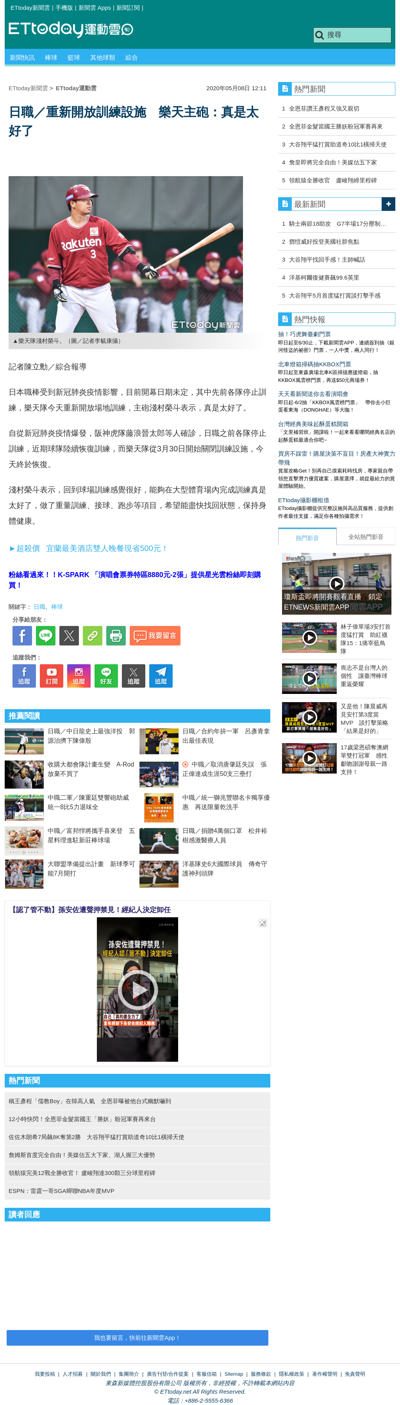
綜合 (131, 57)
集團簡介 (129, 1374)
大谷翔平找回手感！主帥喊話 (327, 259)
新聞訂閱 (128, 7)
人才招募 (72, 1374)
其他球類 (102, 57)
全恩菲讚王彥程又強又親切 (327, 108)
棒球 (51, 57)
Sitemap (234, 1374)
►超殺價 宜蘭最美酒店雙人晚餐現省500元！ (90, 548)
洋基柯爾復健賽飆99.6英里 (324, 277)
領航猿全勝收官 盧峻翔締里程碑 (333, 180)
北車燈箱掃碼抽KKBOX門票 (314, 364)
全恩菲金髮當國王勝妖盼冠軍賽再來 (336, 126)
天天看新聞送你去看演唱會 (313, 393)
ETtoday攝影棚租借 (303, 500)
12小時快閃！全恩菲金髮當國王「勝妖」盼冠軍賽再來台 (82, 1119)
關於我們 (101, 1374)
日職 (39, 606)
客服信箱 (206, 1374)
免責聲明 (355, 1374)
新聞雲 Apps (95, 7)
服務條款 (261, 1374)
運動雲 (77, 30)
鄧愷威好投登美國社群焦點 (324, 241)
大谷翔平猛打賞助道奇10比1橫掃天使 (338, 144)
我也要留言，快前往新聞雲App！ (137, 1337)
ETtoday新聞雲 (30, 7)
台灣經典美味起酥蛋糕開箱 (313, 424)
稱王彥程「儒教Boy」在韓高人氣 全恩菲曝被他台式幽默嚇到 (90, 1101)
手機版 (64, 7)
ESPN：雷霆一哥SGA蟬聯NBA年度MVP (61, 1190)
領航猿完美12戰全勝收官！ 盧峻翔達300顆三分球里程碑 (82, 1173)
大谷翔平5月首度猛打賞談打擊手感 (334, 295)
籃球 (74, 57)
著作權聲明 (325, 1374)
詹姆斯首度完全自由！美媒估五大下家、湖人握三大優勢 (82, 1155)
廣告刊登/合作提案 (168, 1374)
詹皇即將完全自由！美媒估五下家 (333, 162)
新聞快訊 (22, 57)
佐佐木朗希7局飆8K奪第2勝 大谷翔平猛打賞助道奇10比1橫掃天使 (96, 1137)
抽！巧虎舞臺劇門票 (304, 334)
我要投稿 (45, 1374)
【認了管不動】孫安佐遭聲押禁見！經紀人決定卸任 (90, 910)
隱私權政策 (291, 1374)
